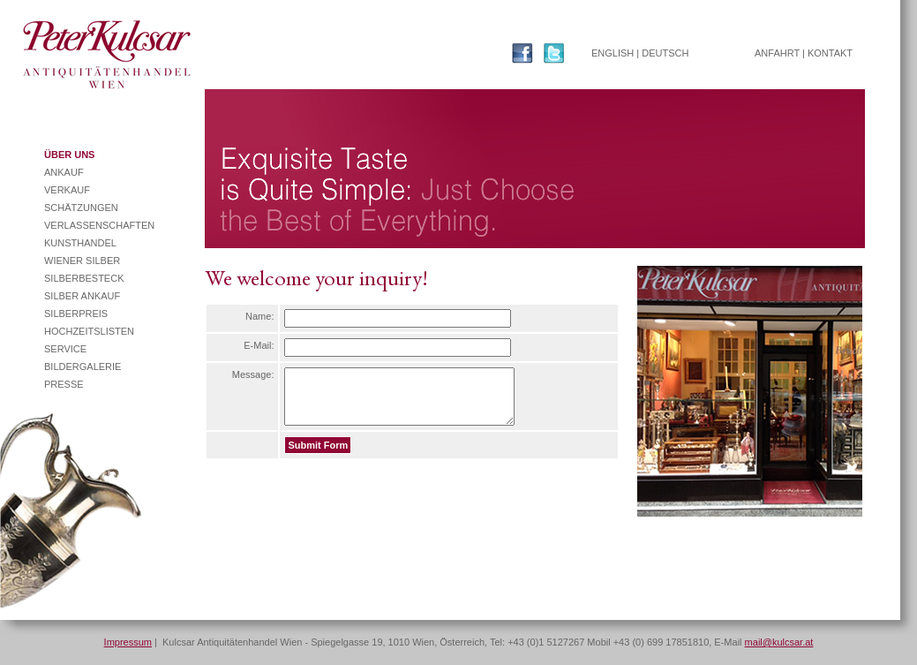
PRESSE (64, 384)
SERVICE (65, 349)
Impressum (128, 642)
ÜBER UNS (69, 154)
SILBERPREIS (76, 313)
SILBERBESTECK (84, 278)
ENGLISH (612, 53)
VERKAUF (67, 190)
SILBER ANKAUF (82, 296)
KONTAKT (830, 53)
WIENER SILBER (82, 260)
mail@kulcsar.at (779, 642)
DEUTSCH (665, 53)
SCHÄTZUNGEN (81, 207)
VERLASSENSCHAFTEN (99, 225)
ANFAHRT (777, 53)
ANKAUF (64, 172)
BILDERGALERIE (82, 366)
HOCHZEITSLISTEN (89, 331)
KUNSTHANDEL (80, 243)
